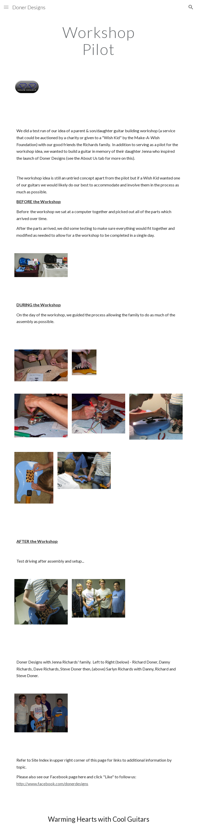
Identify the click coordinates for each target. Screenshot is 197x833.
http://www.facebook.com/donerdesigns (52, 783)
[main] (98, 41)
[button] (6, 7)
